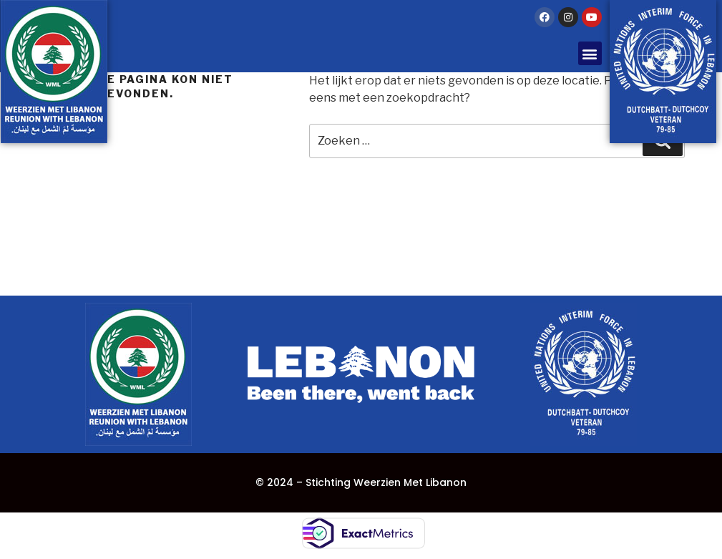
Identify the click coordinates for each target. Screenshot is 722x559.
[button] (590, 53)
